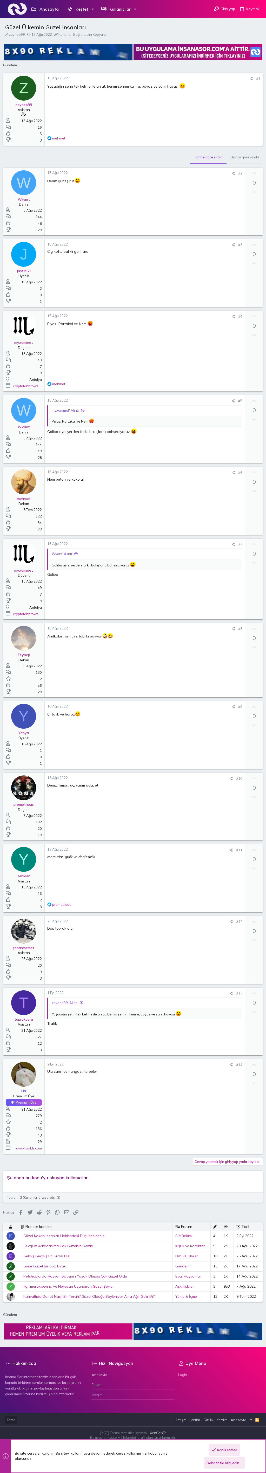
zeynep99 (17, 34)
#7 (238, 544)
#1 (256, 78)
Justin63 (26, 270)
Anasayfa (99, 1374)
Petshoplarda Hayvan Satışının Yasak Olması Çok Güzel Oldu (77, 1276)
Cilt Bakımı (183, 1235)
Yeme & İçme (185, 1296)
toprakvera (26, 1019)
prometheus (26, 804)
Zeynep (25, 654)
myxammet (26, 342)
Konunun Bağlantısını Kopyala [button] (82, 34)
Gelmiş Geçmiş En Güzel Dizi (48, 1255)
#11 (237, 850)
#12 (237, 921)
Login (182, 1374)
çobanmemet (26, 947)
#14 (237, 1064)
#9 (238, 706)
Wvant (26, 199)
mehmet (26, 498)
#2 (238, 173)
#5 (238, 400)
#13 (237, 993)
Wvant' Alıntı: (64, 553)
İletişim (97, 1394)
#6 (238, 472)
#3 (238, 244)
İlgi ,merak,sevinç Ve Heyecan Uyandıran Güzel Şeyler (70, 1286)
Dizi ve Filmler (186, 1255)
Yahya (26, 732)
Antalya (37, 379)
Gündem (182, 1266)
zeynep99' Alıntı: (67, 1002)
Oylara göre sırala (242, 157)
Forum (97, 1384)
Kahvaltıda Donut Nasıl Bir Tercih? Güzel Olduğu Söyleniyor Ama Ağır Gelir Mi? (91, 1296)
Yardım (222, 1419)
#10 (237, 778)
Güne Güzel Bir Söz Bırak (46, 1266)
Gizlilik (208, 1419)
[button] (93, 9)
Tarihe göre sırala (206, 157)
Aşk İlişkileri (184, 1286)
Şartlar (195, 1419)
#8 (238, 628)
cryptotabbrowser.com (33, 386)
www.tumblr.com (30, 1148)
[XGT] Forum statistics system (133, 1432)
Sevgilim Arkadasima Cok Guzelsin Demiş (60, 1245)
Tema (11, 1419)
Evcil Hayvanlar (187, 1276)
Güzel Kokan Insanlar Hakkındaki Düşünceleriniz (66, 1235)
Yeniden (25, 875)
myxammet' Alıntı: (68, 410)
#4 (238, 316)
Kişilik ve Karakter (189, 1245)
